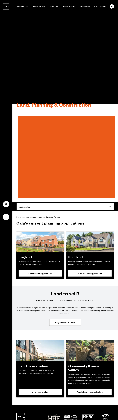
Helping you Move (39, 6)
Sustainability (85, 6)
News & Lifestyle (100, 6)
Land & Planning (69, 6)
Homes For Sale (22, 6)
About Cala (54, 6)
